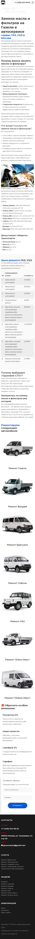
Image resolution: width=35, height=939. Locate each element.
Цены (3, 908)
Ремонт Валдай (17, 506)
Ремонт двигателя (8, 860)
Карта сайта (6, 912)
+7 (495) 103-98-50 (22, 2)
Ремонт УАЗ (17, 621)
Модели (4, 882)
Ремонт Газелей (7, 884)
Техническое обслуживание (12, 869)
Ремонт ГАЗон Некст (17, 659)
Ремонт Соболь (17, 583)
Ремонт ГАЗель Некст (17, 698)
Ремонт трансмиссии (9, 862)
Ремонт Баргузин (17, 544)
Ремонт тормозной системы (12, 866)
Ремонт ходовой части (10, 864)
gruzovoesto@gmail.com (13, 845)
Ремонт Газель (17, 468)
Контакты (5, 910)
